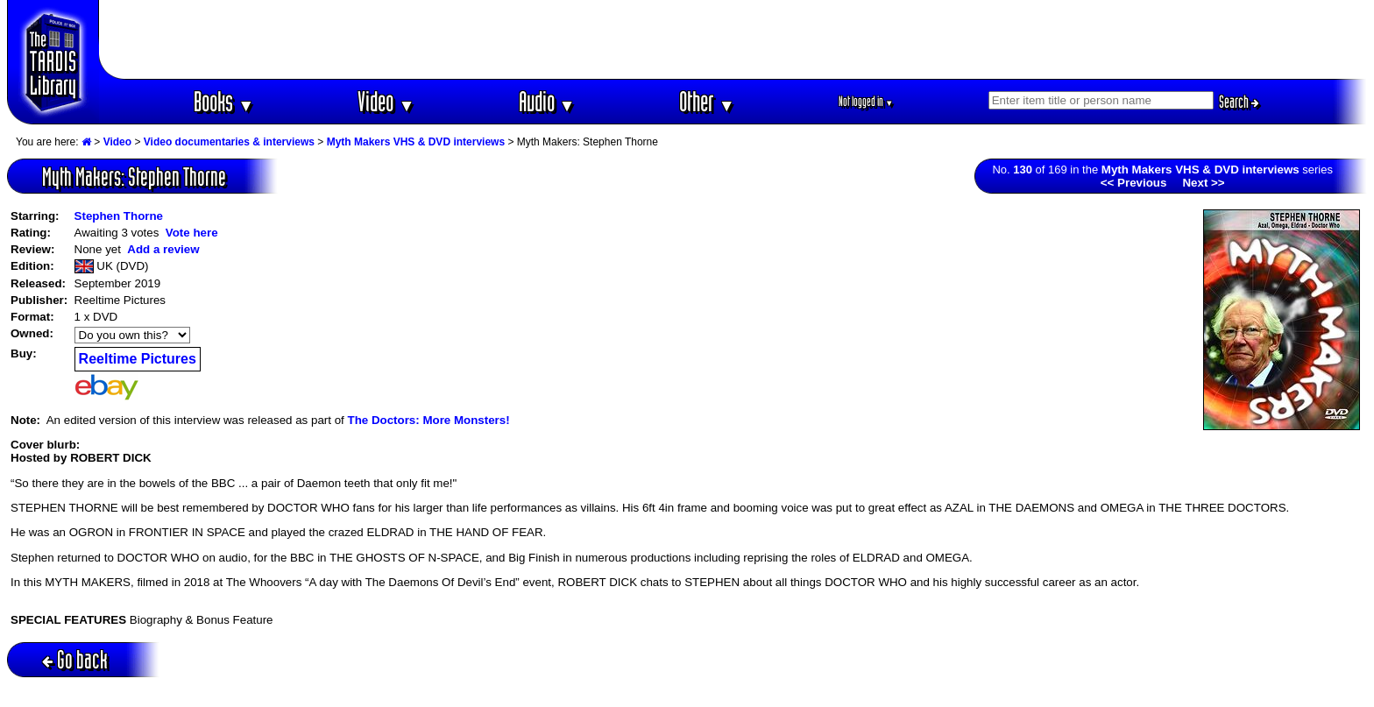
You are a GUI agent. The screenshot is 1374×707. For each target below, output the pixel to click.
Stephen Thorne (118, 216)
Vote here (192, 232)
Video (386, 101)
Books (224, 101)
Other (707, 101)
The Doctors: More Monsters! (428, 420)
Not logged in (866, 101)
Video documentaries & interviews (229, 142)
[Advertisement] (733, 39)
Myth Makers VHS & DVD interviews (416, 142)
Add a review (163, 249)
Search (1239, 101)
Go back (75, 659)
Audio (547, 101)
